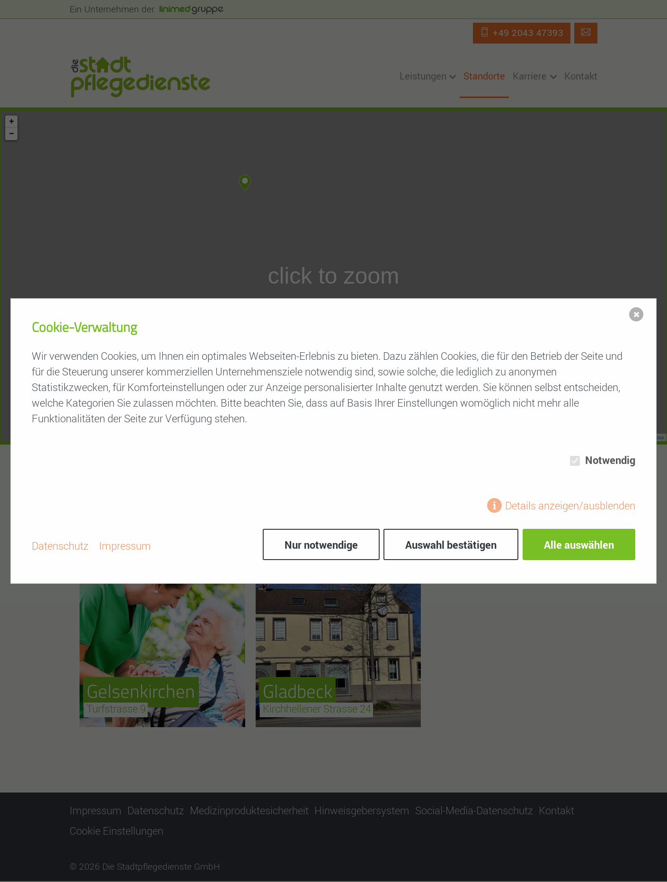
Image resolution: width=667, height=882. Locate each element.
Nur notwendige (319, 545)
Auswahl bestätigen (450, 545)
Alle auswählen (579, 545)
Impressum (125, 545)
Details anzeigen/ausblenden (570, 507)
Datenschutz (60, 545)
